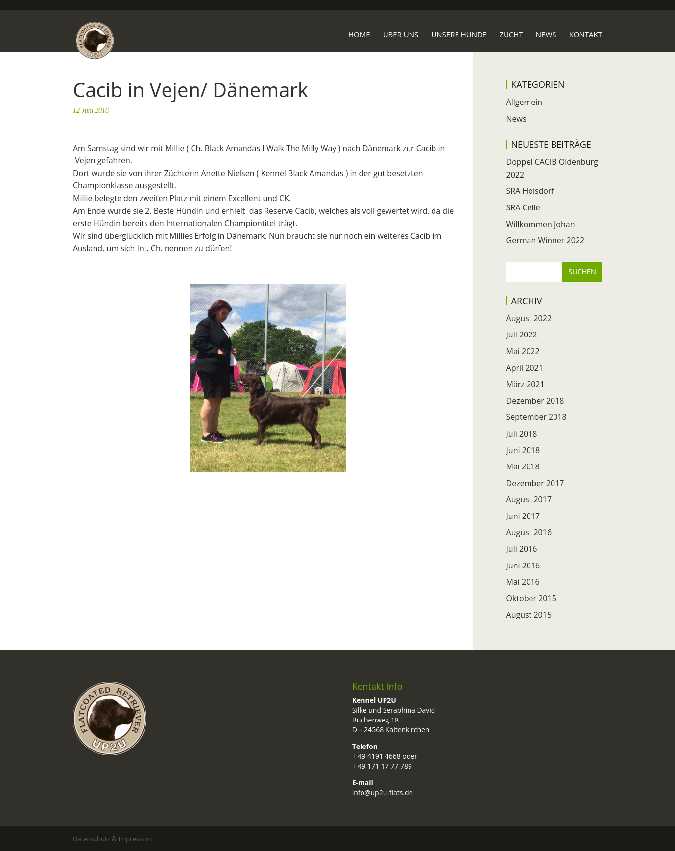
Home (359, 35)
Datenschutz (92, 838)
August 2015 (529, 614)
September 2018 (536, 417)
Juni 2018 (523, 450)
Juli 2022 (521, 334)
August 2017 (529, 499)
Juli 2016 (521, 548)
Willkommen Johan (540, 224)
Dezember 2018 (535, 400)
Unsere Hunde (458, 35)
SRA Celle (523, 207)
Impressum (137, 838)
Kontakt (585, 35)
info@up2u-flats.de (382, 792)
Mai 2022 (523, 351)
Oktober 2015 (531, 598)
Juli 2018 (521, 433)
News (546, 35)
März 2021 (525, 384)
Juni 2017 (523, 516)
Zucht (511, 35)
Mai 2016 (523, 581)
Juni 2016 (523, 565)
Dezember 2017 (535, 483)
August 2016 (529, 532)
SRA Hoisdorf (530, 190)
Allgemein (524, 102)
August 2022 (529, 318)
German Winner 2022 (545, 240)
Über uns (401, 35)
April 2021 (524, 367)
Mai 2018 (523, 466)
